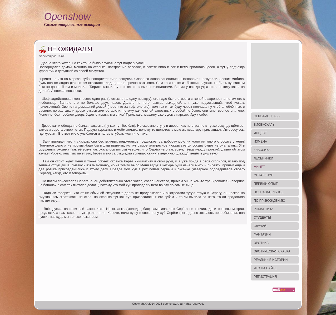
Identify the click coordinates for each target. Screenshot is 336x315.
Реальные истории (271, 260)
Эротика (261, 243)
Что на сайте (265, 268)
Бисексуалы (264, 124)
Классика (262, 150)
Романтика (263, 209)
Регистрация (265, 277)
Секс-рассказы (267, 116)
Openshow (67, 16)
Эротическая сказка (272, 251)
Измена (260, 141)
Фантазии (262, 234)
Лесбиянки (263, 158)
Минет (259, 167)
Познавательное (269, 192)
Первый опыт (266, 184)
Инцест (260, 133)
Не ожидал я (70, 49)
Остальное (263, 175)
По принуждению (269, 201)
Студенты (262, 217)
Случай (260, 226)
